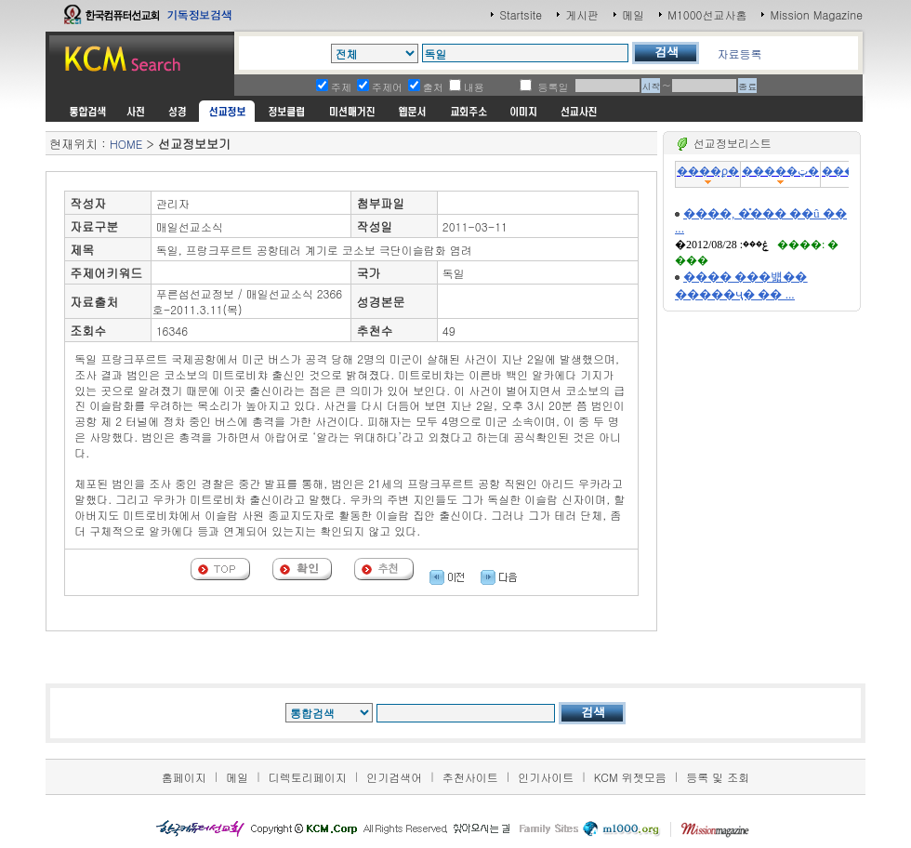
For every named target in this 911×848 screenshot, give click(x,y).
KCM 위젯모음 (630, 777)
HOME (126, 144)
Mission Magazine (816, 14)
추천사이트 (470, 777)
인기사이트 (546, 777)
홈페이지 (184, 777)
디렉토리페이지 (308, 777)
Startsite (520, 14)
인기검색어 (394, 777)
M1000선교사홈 (706, 14)
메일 (633, 14)
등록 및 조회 (717, 777)
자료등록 (739, 53)
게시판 (582, 14)
